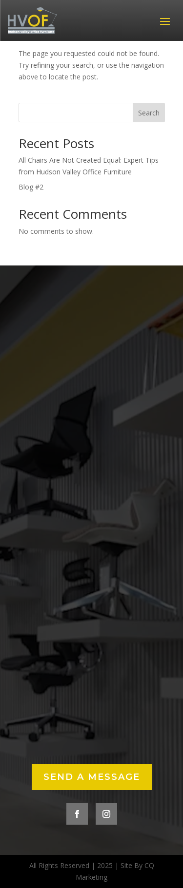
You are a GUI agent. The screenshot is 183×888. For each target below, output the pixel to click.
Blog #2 (31, 186)
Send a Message (91, 777)
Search (149, 112)
